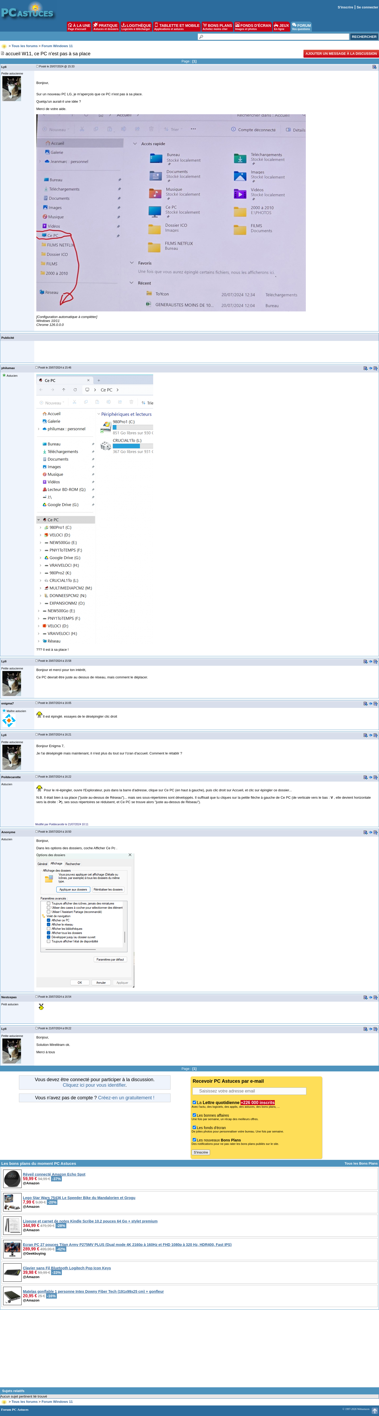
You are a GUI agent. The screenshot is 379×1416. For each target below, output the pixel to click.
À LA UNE (79, 27)
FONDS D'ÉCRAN (253, 27)
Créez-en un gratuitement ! (126, 1097)
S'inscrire (345, 7)
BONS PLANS (217, 27)
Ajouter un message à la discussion (341, 54)
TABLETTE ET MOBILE (177, 27)
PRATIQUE (105, 27)
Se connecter (367, 7)
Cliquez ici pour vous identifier (94, 1085)
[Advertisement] (189, 1350)
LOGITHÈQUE (136, 27)
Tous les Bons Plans (361, 1163)
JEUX (281, 27)
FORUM (301, 27)
